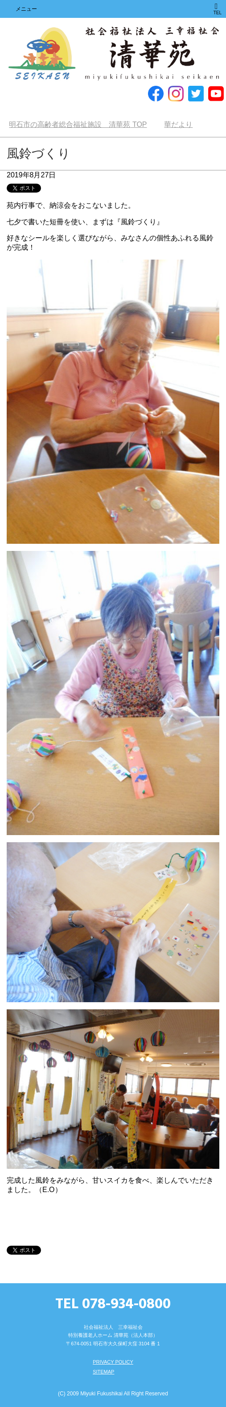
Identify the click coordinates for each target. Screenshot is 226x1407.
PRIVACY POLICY (113, 1362)
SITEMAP (103, 1371)
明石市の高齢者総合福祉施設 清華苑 (113, 54)
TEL (218, 8)
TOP (78, 124)
